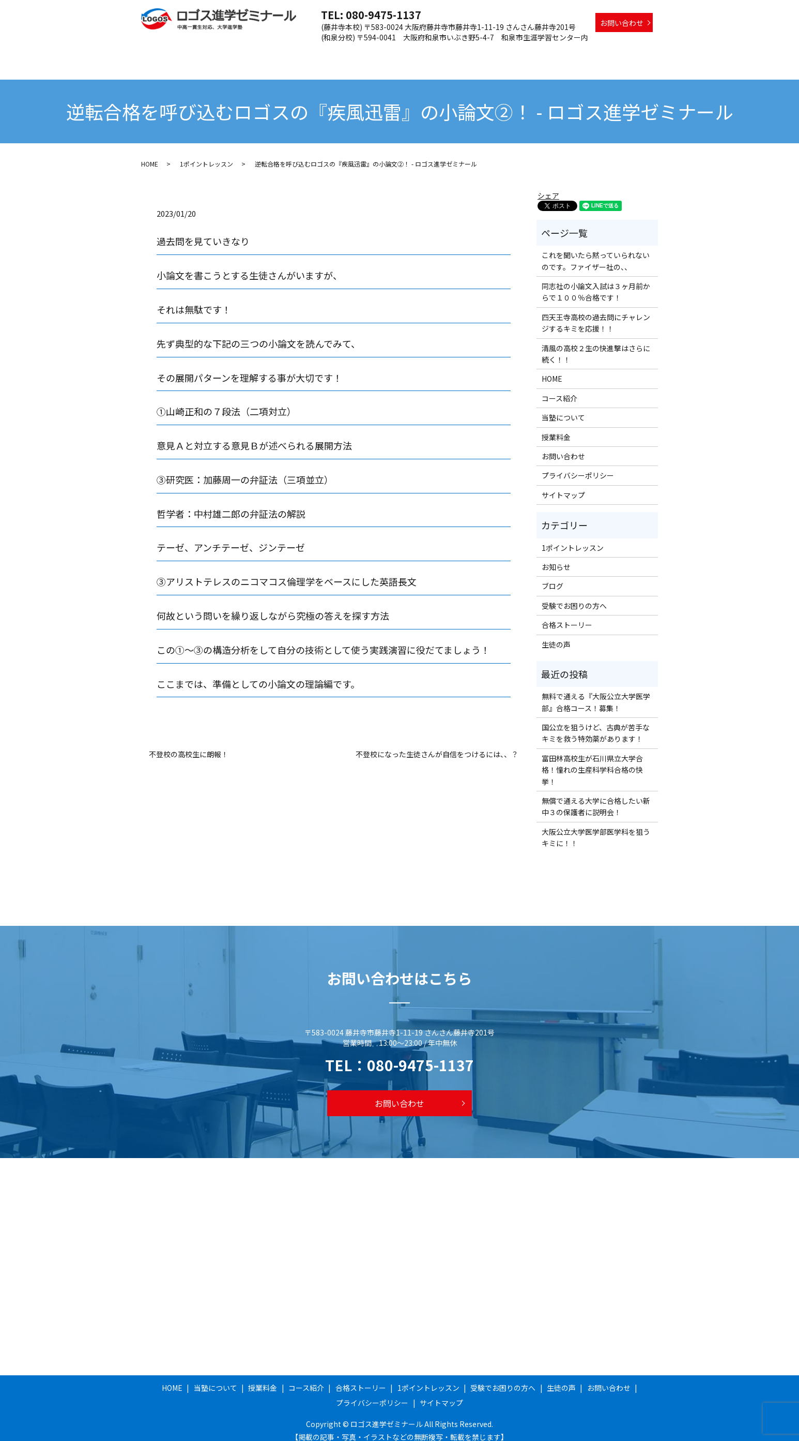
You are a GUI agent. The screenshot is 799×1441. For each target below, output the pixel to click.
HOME (246, 53)
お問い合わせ (621, 23)
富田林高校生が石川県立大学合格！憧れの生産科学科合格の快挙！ (592, 760)
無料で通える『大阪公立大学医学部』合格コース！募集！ (596, 692)
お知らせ (556, 557)
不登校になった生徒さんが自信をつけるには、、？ (437, 744)
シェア (548, 186)
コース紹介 (381, 53)
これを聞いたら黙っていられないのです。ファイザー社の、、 (596, 251)
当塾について (290, 53)
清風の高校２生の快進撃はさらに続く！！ (596, 344)
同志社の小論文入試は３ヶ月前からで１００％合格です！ (596, 282)
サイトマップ (563, 485)
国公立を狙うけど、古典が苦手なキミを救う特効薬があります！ (596, 723)
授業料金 (337, 53)
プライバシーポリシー (578, 465)
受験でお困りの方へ (578, 53)
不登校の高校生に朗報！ (188, 744)
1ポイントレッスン (504, 53)
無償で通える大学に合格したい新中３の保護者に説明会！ (596, 796)
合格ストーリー (436, 53)
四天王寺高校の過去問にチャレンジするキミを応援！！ (596, 313)
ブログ (552, 576)
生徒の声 (637, 53)
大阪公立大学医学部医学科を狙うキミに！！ (596, 827)
